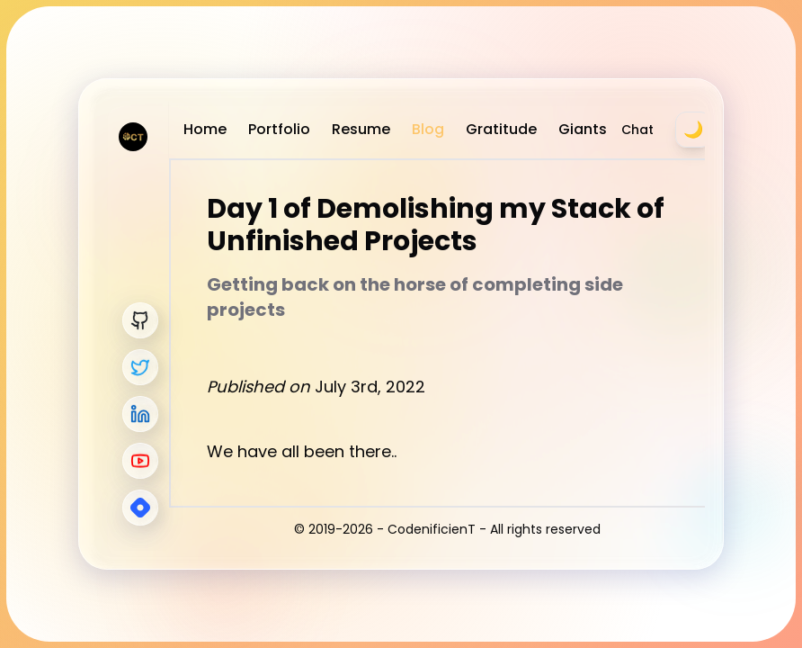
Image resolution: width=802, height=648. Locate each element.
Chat (637, 130)
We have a (249, 451)
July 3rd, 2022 (370, 386)
